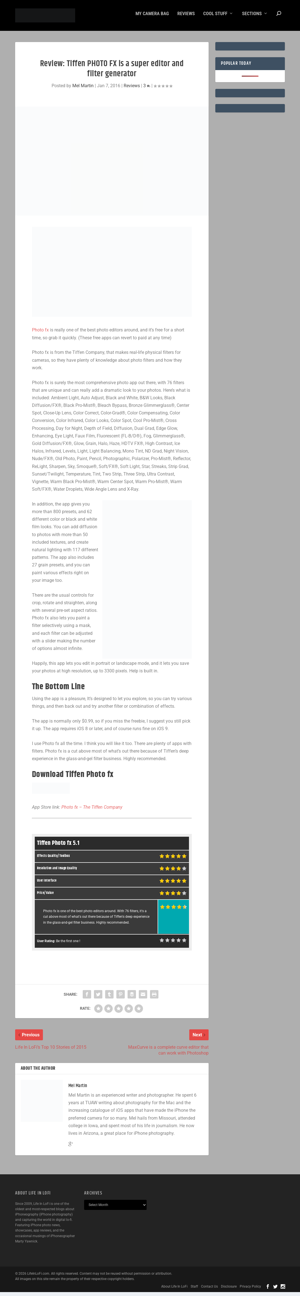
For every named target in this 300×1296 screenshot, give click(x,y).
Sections (252, 17)
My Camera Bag (152, 17)
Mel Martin (83, 89)
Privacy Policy (250, 1290)
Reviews (186, 17)
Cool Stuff (215, 17)
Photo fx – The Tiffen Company (91, 811)
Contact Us (209, 1290)
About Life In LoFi (174, 1290)
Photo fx (40, 333)
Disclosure (229, 1290)
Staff (194, 1290)
